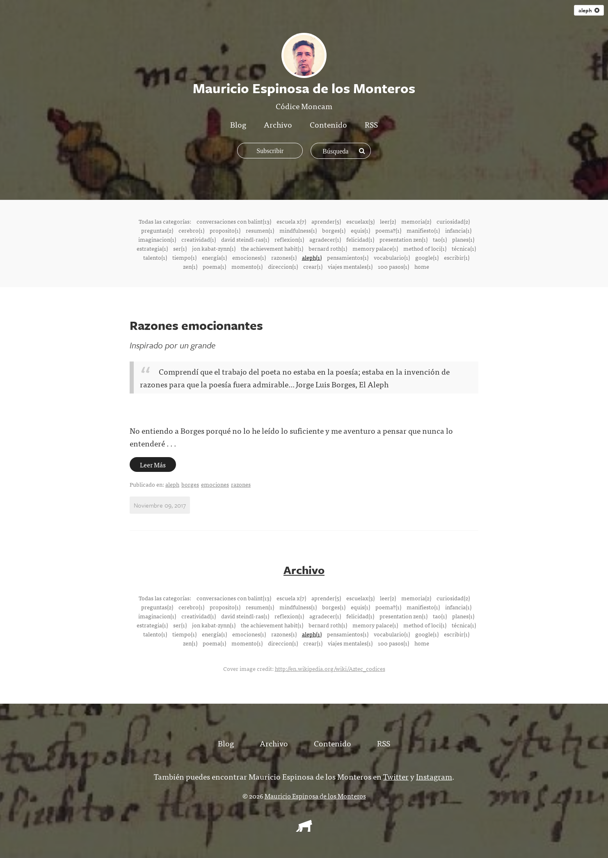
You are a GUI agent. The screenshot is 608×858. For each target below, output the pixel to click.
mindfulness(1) (298, 230)
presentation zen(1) (403, 239)
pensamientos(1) (347, 257)
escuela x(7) (291, 221)
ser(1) (180, 248)
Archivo (278, 124)
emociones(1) (249, 257)
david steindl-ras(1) (245, 239)
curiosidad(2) (453, 221)
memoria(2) (416, 221)
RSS (371, 124)
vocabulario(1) (392, 257)
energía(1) (214, 257)
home (421, 266)
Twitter (396, 775)
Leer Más (153, 464)
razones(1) (284, 257)
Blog (238, 124)
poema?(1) (388, 230)
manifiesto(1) (423, 230)
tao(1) (440, 239)
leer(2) (388, 221)
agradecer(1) (325, 239)
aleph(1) (312, 257)
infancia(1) (458, 230)
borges (190, 484)
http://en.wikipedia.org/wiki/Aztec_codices (330, 668)
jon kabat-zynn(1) (213, 248)
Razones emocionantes (196, 325)
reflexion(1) (289, 239)
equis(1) (360, 230)
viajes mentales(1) (350, 266)
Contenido (328, 124)
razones (241, 484)
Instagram (434, 775)
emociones (215, 484)
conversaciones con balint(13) (234, 221)
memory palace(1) (375, 248)
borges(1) (333, 230)
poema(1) (214, 266)
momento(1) (247, 266)
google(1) (427, 257)
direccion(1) (283, 266)
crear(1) (312, 266)
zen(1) (190, 266)
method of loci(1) (424, 248)
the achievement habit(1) (272, 248)
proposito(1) (225, 230)
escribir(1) (456, 257)
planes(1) (463, 239)
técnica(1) (464, 248)
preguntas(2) (157, 230)
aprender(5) (326, 221)
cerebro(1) (191, 230)
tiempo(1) (184, 257)
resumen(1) (260, 230)
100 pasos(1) (393, 266)
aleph (588, 10)
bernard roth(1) (328, 248)
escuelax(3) (360, 221)
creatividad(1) (198, 239)
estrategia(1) (152, 248)
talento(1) (155, 257)
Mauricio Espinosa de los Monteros (315, 795)
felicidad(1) (360, 239)
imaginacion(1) (157, 239)
